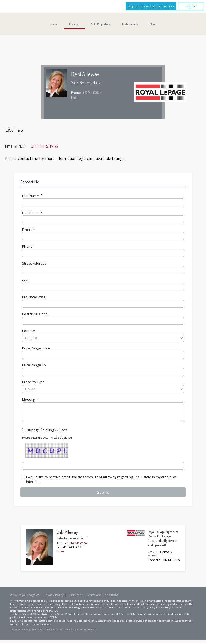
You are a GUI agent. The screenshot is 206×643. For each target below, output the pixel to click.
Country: (28, 330)
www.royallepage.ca (24, 598)
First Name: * (32, 195)
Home (54, 24)
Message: (30, 399)
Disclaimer (75, 598)
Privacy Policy (54, 598)
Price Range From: (36, 348)
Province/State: (34, 297)
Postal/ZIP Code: (35, 313)
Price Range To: (34, 365)
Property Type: (33, 381)
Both (63, 433)
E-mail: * (28, 229)
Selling (48, 433)
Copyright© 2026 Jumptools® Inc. (28, 632)
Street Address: (34, 263)
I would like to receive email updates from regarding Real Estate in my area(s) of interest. (101, 482)
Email (75, 97)
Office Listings (44, 146)
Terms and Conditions (102, 598)
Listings (74, 24)
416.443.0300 (91, 92)
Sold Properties (100, 24)
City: (25, 280)
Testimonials (130, 24)
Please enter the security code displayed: (47, 440)
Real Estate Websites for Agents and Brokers (71, 632)
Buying (32, 433)
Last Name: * (32, 212)
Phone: (28, 246)
